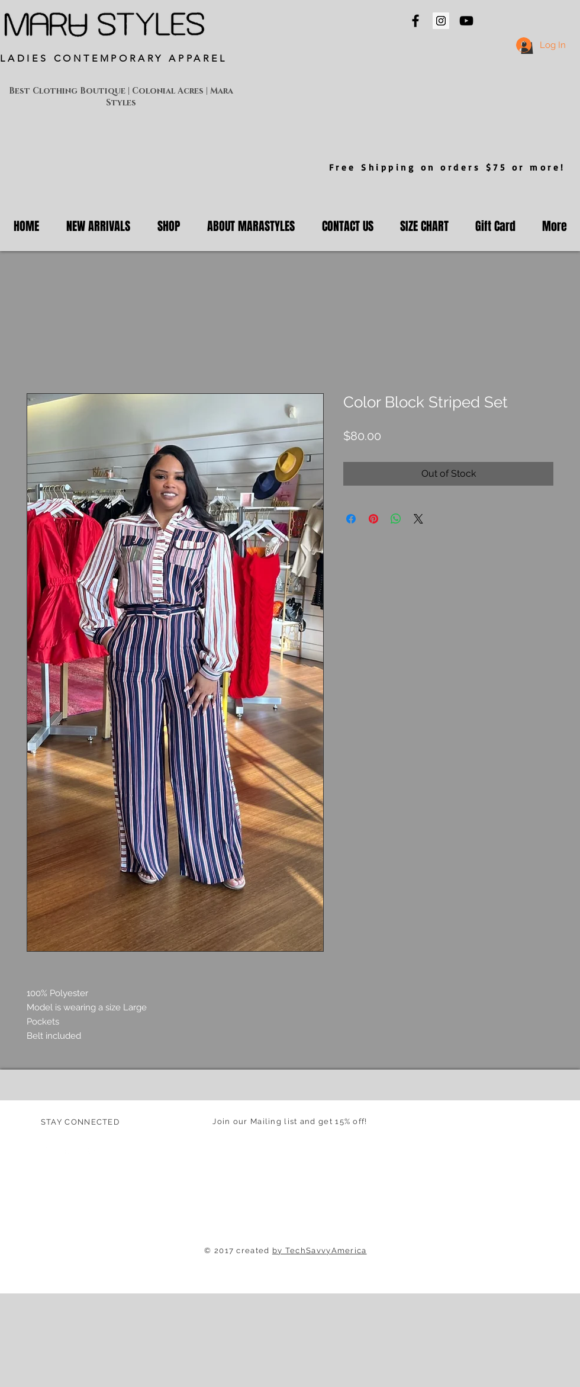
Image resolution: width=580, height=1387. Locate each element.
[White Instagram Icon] (89, 1150)
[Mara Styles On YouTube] (466, 20)
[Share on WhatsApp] (396, 519)
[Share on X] (418, 519)
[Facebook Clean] (45, 1150)
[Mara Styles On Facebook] (415, 20)
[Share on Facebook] (351, 519)
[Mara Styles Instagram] (441, 20)
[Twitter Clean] (67, 1150)
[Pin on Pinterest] (373, 519)
